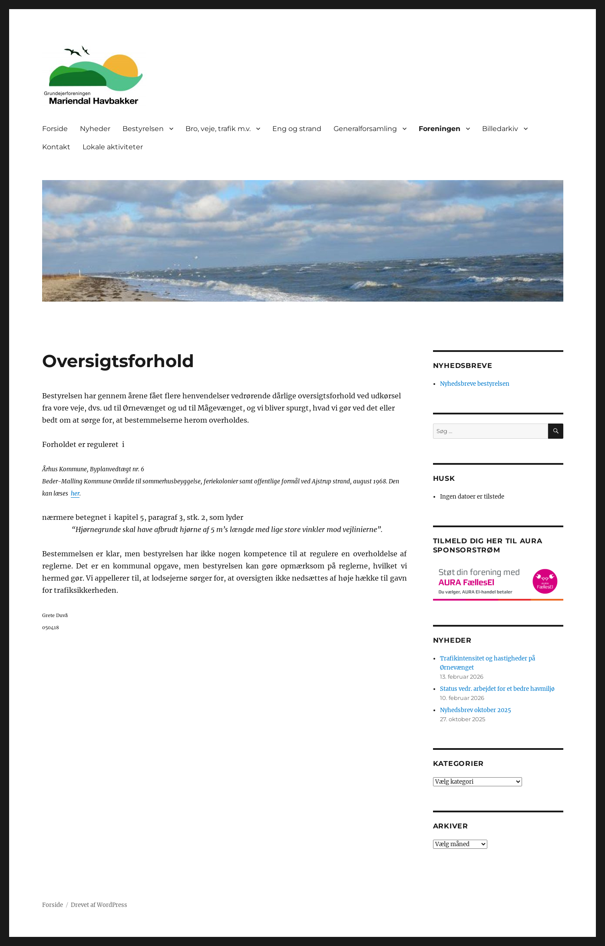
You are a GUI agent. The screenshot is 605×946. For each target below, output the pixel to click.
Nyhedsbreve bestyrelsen (474, 384)
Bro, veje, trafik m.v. (218, 129)
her (75, 493)
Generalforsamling (365, 129)
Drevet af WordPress (99, 905)
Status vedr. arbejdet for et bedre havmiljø (497, 689)
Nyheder (95, 129)
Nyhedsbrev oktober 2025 (475, 710)
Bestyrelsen (143, 129)
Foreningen (439, 129)
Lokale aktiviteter (113, 147)
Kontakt (56, 147)
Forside (55, 129)
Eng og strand (296, 129)
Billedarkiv (500, 129)
